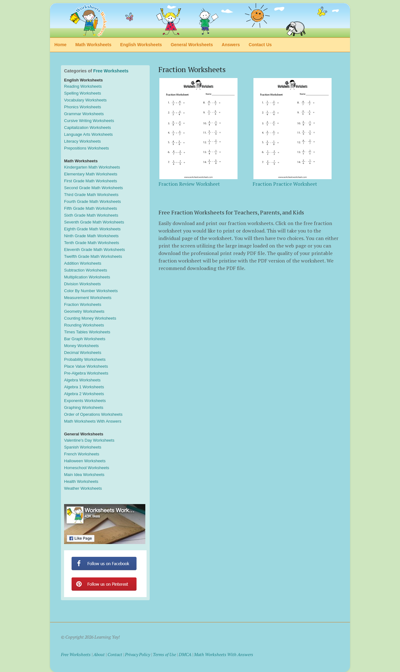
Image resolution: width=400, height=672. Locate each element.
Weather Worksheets (83, 488)
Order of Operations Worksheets (93, 414)
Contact (115, 654)
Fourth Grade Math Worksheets (92, 201)
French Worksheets (81, 454)
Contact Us (260, 44)
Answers (231, 44)
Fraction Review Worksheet (189, 183)
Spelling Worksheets (82, 93)
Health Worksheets (81, 481)
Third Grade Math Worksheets (91, 194)
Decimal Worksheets (82, 352)
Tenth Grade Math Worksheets (91, 242)
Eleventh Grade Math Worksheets (94, 249)
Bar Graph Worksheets (84, 338)
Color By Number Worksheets (91, 290)
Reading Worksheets (83, 86)
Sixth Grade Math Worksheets (91, 215)
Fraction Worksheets (82, 304)
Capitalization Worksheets (87, 127)
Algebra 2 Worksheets (84, 393)
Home (60, 44)
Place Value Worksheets (86, 366)
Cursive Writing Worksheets (89, 120)
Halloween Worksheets (85, 461)
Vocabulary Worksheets (85, 100)
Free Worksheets (110, 70)
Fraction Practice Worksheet (284, 183)
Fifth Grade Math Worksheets (90, 208)
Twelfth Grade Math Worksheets (93, 256)
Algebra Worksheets (82, 380)
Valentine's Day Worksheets (89, 440)
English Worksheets (141, 44)
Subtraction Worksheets (85, 270)
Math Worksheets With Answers (92, 421)
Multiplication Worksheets (87, 277)
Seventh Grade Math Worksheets (94, 222)
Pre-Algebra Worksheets (86, 373)
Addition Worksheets (82, 263)
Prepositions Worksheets (86, 148)
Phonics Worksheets (82, 107)
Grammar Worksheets (84, 113)
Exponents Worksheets (85, 400)
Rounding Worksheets (84, 325)
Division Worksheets (82, 284)
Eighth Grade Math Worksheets (92, 229)
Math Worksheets (93, 44)
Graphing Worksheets (83, 407)
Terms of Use (164, 654)
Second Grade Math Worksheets (93, 187)
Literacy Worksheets (82, 141)
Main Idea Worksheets (84, 474)
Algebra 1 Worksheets (84, 387)
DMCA (185, 654)
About (99, 654)
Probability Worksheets (85, 359)
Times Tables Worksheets (87, 332)
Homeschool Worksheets (86, 467)
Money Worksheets (81, 345)
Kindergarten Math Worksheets (92, 167)
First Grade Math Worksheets (90, 181)
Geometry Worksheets (84, 311)
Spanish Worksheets (82, 447)
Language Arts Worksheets (88, 134)
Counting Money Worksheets (90, 318)
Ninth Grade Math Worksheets (91, 235)
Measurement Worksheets (88, 297)
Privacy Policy (137, 654)
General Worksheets (192, 44)
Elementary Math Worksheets (90, 174)
